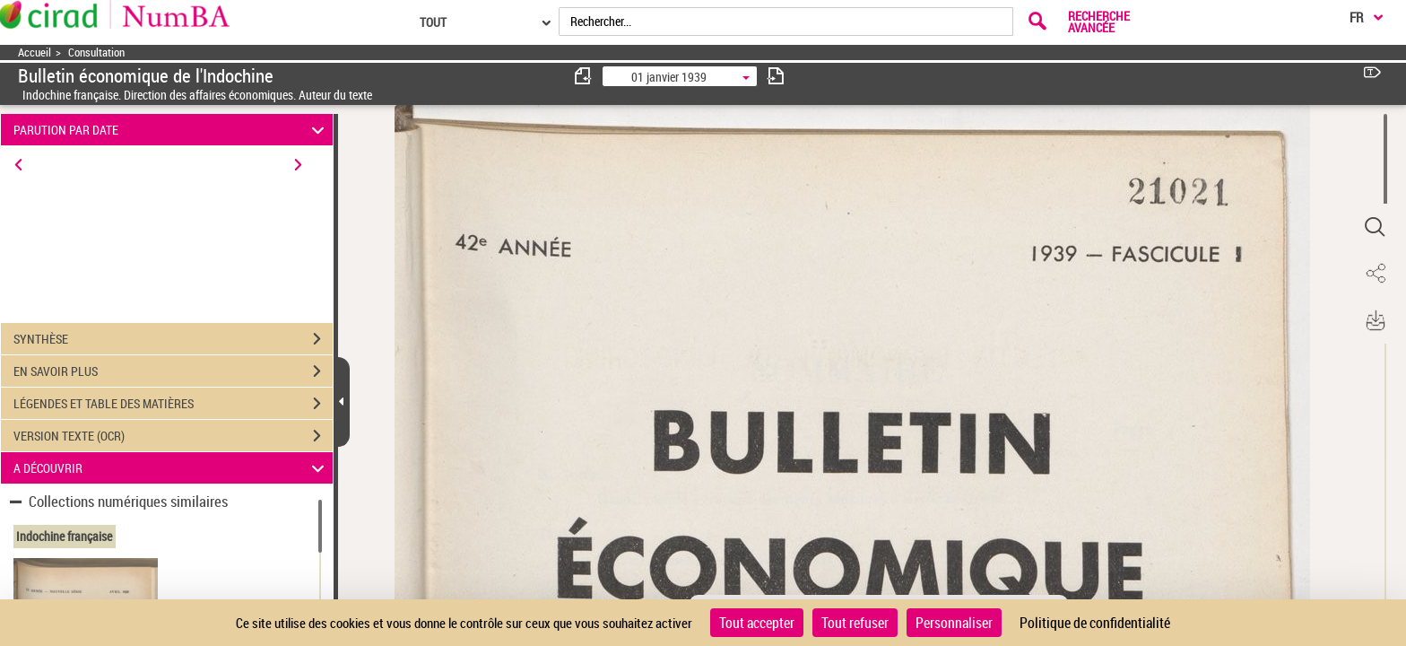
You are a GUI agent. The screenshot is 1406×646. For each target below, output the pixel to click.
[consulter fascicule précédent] (583, 76)
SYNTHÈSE (173, 339)
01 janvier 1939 (669, 76)
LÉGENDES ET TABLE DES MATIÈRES (173, 403)
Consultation (96, 52)
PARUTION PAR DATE (171, 129)
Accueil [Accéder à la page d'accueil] (34, 52)
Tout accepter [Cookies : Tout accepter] (756, 623)
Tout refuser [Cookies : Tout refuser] (855, 623)
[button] (1374, 227)
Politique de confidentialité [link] (1095, 623)
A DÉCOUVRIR (171, 468)
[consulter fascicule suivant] (775, 76)
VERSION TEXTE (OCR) (173, 436)
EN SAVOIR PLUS (173, 371)
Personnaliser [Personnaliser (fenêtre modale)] (954, 623)
